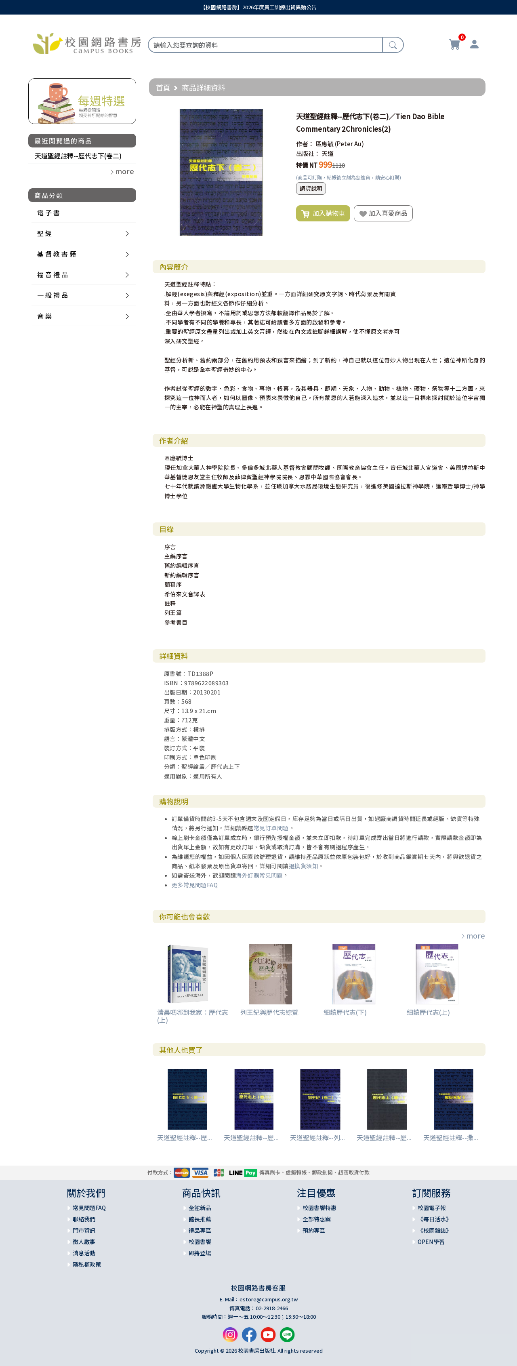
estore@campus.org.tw (269, 1299)
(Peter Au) (349, 143)
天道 (328, 153)
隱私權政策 (87, 1264)
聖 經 (44, 233)
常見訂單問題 (271, 828)
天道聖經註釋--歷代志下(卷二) (78, 155)
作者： (305, 143)
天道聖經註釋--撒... (450, 1137)
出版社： (308, 153)
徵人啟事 (84, 1242)
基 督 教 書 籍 (56, 254)
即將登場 (200, 1253)
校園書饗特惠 (319, 1208)
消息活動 (84, 1253)
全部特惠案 (317, 1219)
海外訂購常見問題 (259, 875)
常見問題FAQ (89, 1208)
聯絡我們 (84, 1219)
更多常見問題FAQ (195, 885)
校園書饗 (200, 1242)
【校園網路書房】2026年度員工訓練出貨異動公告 (258, 7)
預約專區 (314, 1230)
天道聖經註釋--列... (317, 1137)
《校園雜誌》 (435, 1230)
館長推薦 (200, 1219)
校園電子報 (432, 1208)
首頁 (163, 87)
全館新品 (200, 1208)
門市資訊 (84, 1230)
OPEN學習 (431, 1242)
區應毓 (324, 143)
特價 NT (306, 165)
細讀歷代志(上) (428, 1012)
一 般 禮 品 (52, 295)
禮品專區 (200, 1230)
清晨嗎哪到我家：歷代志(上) (192, 1016)
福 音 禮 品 (52, 274)
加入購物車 (323, 213)
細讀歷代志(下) (345, 1012)
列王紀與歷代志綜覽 (269, 1012)
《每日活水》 (435, 1219)
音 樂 (44, 316)
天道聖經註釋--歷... (184, 1137)
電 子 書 (48, 212)
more (472, 935)
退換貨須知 (303, 866)
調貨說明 (311, 188)
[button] (277, 116)
